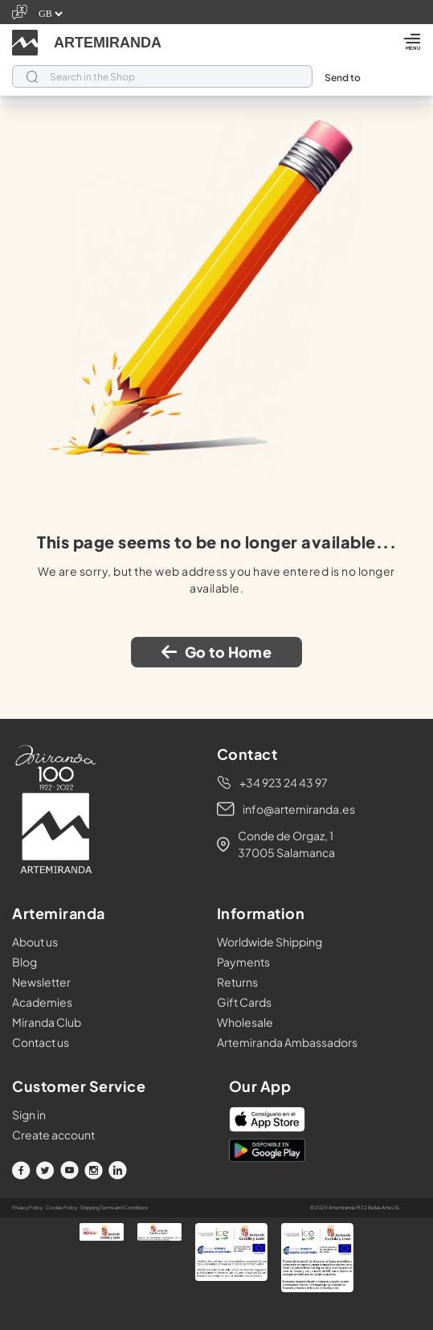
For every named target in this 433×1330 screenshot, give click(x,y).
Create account (53, 1134)
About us (35, 941)
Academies (42, 1002)
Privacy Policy (27, 1207)
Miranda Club (46, 1022)
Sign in (29, 1114)
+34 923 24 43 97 (283, 782)
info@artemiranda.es (299, 809)
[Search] (162, 76)
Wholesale (245, 1022)
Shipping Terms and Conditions (114, 1207)
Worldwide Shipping (269, 941)
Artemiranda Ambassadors (287, 1042)
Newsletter (41, 982)
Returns (237, 982)
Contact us (40, 1042)
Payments (243, 961)
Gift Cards (244, 1002)
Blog (24, 961)
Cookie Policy (61, 1207)
